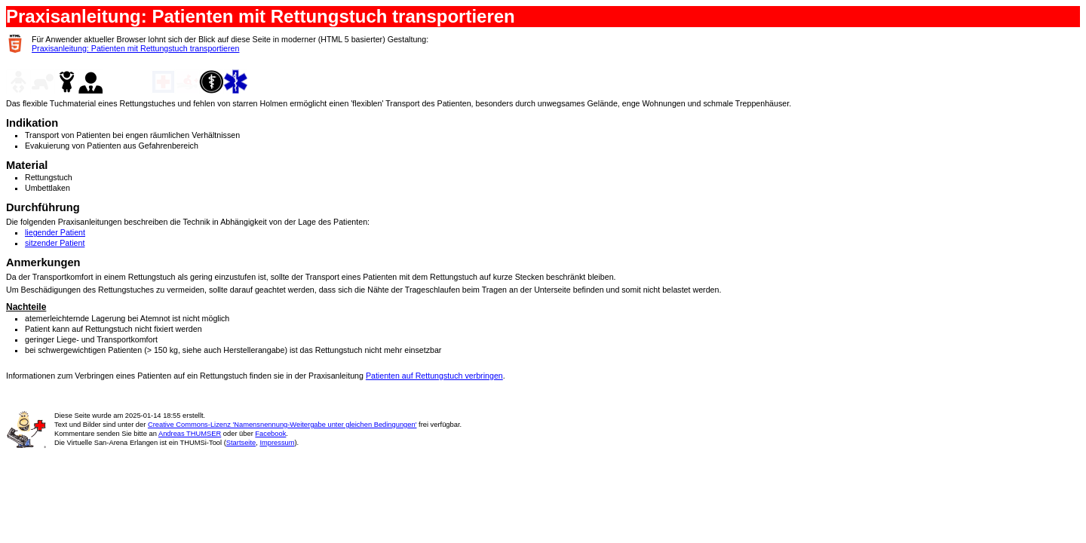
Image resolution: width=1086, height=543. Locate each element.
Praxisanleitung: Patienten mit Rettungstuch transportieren (135, 48)
